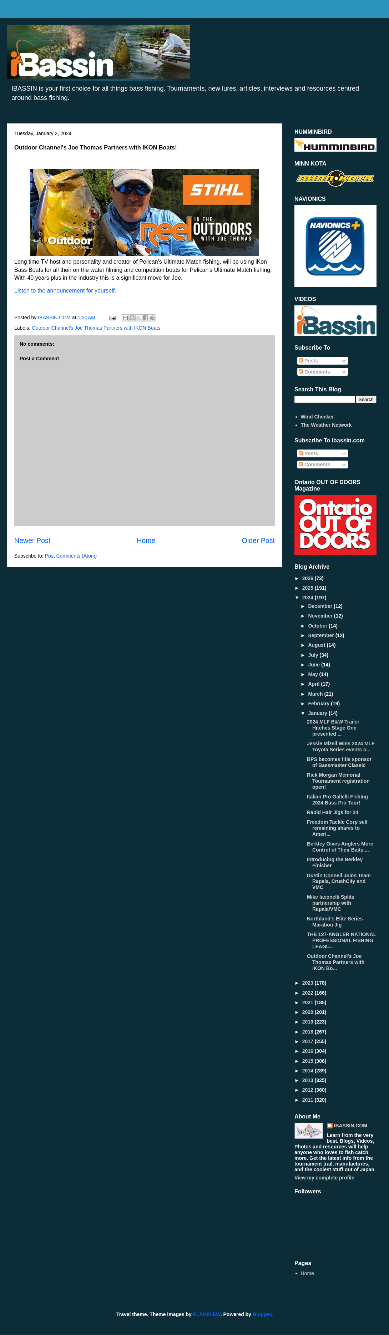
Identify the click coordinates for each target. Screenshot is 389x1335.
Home (146, 540)
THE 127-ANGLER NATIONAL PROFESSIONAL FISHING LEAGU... (341, 940)
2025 (308, 588)
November (321, 616)
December (321, 606)
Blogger (262, 1314)
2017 (308, 1041)
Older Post (258, 540)
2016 (308, 1051)
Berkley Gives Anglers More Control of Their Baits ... (340, 847)
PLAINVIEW (207, 1314)
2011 (308, 1100)
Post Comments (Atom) (71, 556)
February (319, 703)
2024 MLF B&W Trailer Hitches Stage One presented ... (333, 728)
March (316, 694)
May (313, 674)
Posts (308, 361)
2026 (308, 578)
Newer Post (32, 540)
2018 (308, 1032)
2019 (308, 1022)
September (321, 635)
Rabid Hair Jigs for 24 (332, 812)
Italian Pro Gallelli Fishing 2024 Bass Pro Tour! (337, 800)
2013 (308, 1080)
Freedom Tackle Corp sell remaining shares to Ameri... (337, 828)
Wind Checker (317, 417)
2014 (308, 1070)
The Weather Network (326, 425)
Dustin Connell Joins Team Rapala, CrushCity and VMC (339, 881)
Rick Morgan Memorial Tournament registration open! (338, 781)
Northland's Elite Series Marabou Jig (335, 922)
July (313, 655)
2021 (308, 1002)
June (314, 665)
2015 (308, 1061)
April (314, 684)
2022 (308, 993)
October (318, 626)
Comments (314, 372)
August (317, 645)
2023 (308, 983)
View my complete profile (324, 1178)
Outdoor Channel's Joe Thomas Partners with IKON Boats (96, 328)
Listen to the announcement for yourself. (66, 291)
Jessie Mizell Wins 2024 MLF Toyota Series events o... (341, 746)
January (318, 713)
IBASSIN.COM (55, 317)
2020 (308, 1012)
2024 (308, 597)
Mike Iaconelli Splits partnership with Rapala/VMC (330, 903)
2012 (308, 1090)
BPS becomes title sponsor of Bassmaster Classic (339, 762)
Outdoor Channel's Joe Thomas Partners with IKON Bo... (335, 962)
